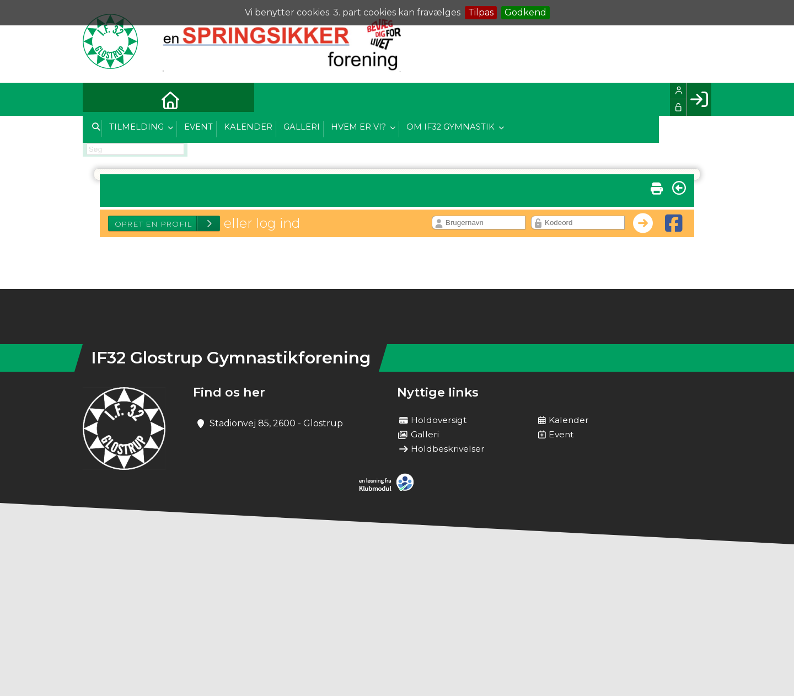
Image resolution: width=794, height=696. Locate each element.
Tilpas (480, 12)
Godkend (525, 12)
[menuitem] (99, 99)
